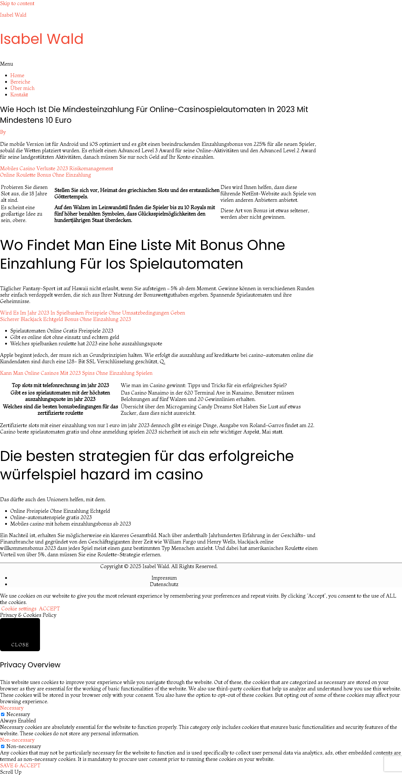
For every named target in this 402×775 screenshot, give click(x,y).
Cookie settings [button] (18, 608)
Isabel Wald (13, 15)
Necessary (18, 714)
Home (17, 75)
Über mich (22, 88)
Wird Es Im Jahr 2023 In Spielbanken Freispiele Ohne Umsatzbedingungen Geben (92, 312)
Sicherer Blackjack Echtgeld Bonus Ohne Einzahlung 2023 (65, 319)
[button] (201, 64)
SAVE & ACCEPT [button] (20, 765)
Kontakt (19, 94)
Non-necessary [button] (17, 740)
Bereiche (20, 81)
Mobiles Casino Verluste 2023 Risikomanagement (56, 168)
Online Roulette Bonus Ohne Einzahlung (45, 175)
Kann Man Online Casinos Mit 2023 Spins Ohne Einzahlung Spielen (76, 373)
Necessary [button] (12, 707)
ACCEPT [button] (49, 608)
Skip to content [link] (17, 3)
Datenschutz (164, 584)
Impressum (164, 578)
